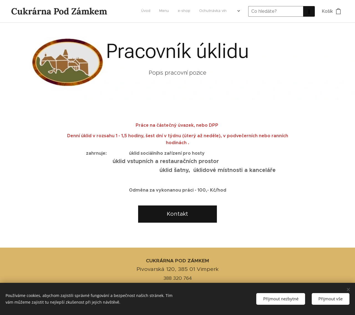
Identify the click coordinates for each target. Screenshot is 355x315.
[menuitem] (201, 11)
